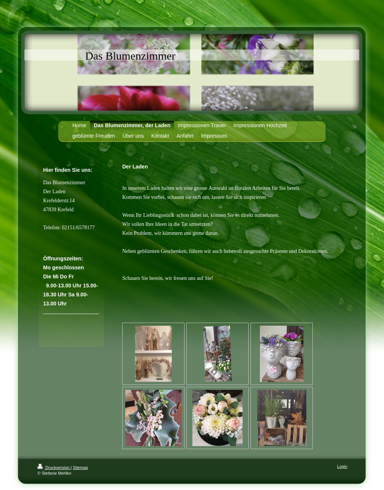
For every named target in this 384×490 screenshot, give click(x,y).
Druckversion (54, 467)
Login (342, 466)
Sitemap (80, 467)
